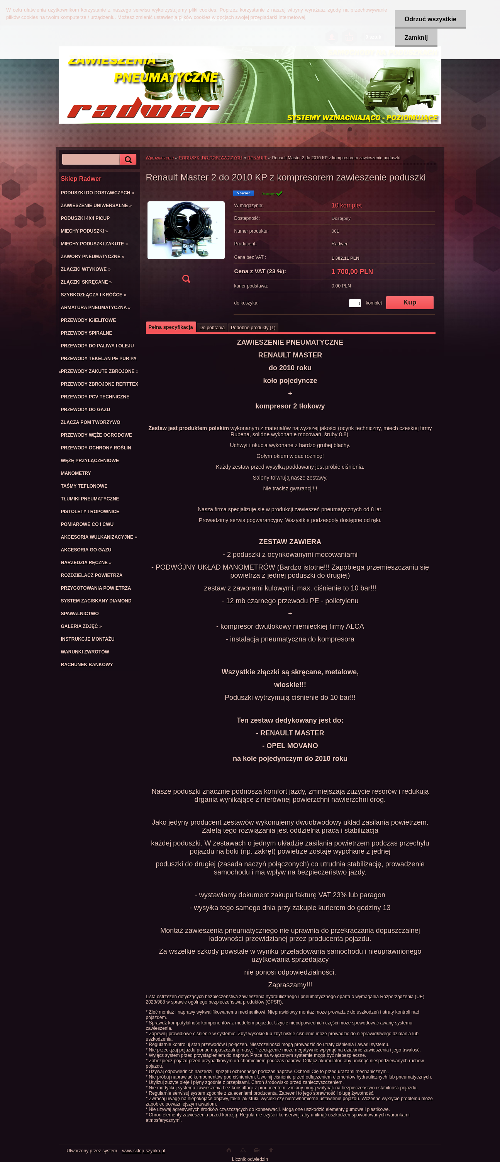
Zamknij (416, 37)
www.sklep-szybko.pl (143, 1150)
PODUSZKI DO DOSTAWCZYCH (210, 157)
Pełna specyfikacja (171, 327)
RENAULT (257, 157)
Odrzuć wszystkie (430, 19)
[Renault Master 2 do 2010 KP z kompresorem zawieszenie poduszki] (186, 239)
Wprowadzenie (160, 157)
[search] (127, 159)
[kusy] (355, 303)
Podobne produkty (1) (253, 327)
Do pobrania (212, 327)
